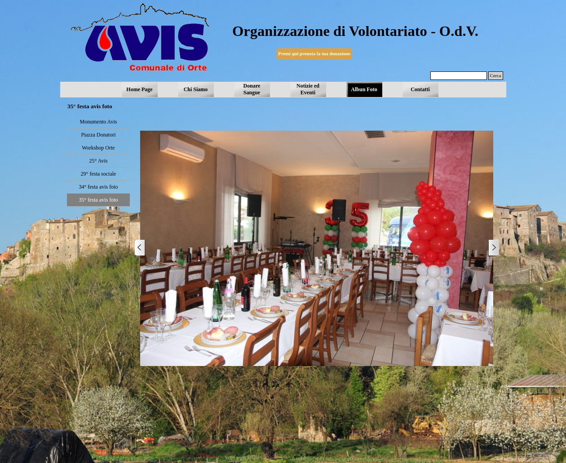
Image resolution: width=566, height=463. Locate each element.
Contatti (420, 89)
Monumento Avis (98, 122)
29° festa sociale (98, 174)
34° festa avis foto (98, 187)
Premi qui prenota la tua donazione (314, 53)
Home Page (139, 89)
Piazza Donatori (98, 135)
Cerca (495, 75)
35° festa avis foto (98, 200)
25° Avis (98, 161)
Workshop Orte (98, 148)
